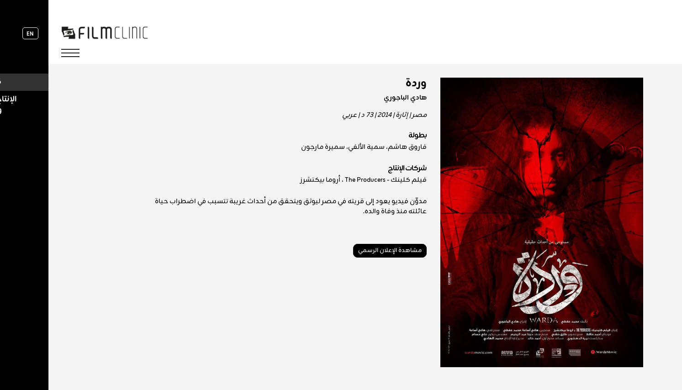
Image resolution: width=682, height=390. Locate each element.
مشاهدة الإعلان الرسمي (341, 251)
